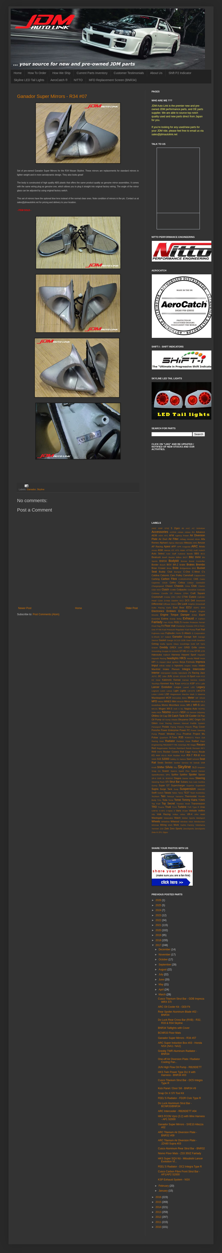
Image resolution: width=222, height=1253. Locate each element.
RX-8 (197, 755)
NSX (183, 712)
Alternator (179, 543)
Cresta (167, 597)
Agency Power (182, 535)
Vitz (153, 814)
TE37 (186, 792)
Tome (170, 800)
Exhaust (188, 618)
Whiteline (165, 821)
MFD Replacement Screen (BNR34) (112, 80)
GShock (175, 651)
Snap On (156, 771)
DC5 (187, 600)
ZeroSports (200, 828)
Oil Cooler (191, 715)
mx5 (175, 709)
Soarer (165, 771)
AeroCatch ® (58, 80)
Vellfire (201, 810)
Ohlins (155, 715)
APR (179, 546)
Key (172, 683)
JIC (159, 676)
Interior (155, 672)
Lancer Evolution (162, 687)
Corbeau (155, 593)
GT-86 (183, 651)
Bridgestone (185, 568)
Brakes (190, 564)
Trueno (161, 807)
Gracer (155, 647)
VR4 (196, 814)
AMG (195, 543)
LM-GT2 (191, 691)
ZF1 (160, 832)
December (165, 949)
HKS (183, 658)
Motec (182, 705)
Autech (202, 550)
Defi (193, 600)
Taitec (174, 793)
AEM (160, 535)
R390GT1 (189, 737)
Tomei (177, 799)
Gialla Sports (166, 644)
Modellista (156, 705)
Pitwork (188, 727)
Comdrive (192, 590)
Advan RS (190, 532)
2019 (159, 935)
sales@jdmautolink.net (164, 134)
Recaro (201, 744)
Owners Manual (180, 723)
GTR (203, 651)
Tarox (180, 793)
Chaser (169, 586)
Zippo (165, 832)
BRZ (194, 568)
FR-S (196, 626)
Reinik (189, 748)
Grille (194, 647)
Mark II (193, 694)
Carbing (156, 579)
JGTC (154, 676)
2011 (159, 1222)
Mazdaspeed (158, 697)
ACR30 (173, 532)
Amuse (201, 542)
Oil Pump (156, 719)
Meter (191, 697)
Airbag (183, 539)
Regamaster (162, 748)
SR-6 (154, 778)
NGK (159, 712)
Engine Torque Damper (175, 614)
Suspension (188, 789)
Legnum (155, 691)
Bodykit (174, 561)
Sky (175, 767)
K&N (198, 676)
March (162, 994)
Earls (168, 607)
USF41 (155, 811)
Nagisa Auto (190, 708)
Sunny (154, 785)
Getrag (155, 643)
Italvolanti (182, 673)
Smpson (201, 767)
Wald (202, 814)
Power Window (166, 734)
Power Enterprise (170, 730)
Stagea (177, 778)
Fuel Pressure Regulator (173, 629)
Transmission (198, 803)
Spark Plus (184, 771)
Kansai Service (189, 680)
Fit (162, 626)
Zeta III (155, 832)
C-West (196, 571)
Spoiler (193, 774)
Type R (195, 807)
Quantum (164, 737)
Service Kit (187, 763)
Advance (200, 532)
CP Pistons (175, 593)
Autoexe (181, 553)
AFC (166, 535)
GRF (180, 647)
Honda (190, 658)
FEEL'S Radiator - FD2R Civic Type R (179, 1098)
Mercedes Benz (179, 698)
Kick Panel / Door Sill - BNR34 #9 (177, 1088)
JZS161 (183, 676)
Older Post (132, 608)
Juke (164, 676)
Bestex (171, 557)
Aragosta (186, 546)
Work (176, 825)
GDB (183, 640)
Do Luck (182, 603)
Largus (177, 687)
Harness (175, 654)
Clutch (165, 589)
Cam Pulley (176, 575)
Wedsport (200, 818)
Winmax (155, 825)
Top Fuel (156, 803)
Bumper (177, 572)
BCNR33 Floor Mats (169, 1032)
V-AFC (162, 811)
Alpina (171, 543)
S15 (159, 759)
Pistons (180, 727)
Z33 (162, 828)
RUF (183, 755)
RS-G (163, 755)
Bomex (184, 561)
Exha (179, 619)
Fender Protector (190, 622)
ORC (191, 719)
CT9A (185, 597)
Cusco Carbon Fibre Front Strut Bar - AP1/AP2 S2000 (179, 1173)
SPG (168, 774)
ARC (194, 546)
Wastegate (157, 818)
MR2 (203, 705)
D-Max (167, 600)
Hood (196, 658)
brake (182, 564)
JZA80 (176, 676)
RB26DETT (168, 745)
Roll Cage (185, 751)
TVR (189, 807)
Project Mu (199, 734)
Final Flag (156, 626)
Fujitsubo (170, 633)
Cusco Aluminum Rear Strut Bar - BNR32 (181, 1148)
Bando (190, 553)
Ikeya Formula (187, 662)
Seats (161, 762)
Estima (164, 618)
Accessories (160, 531)
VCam (185, 811)
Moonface (174, 705)
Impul (155, 665)
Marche (185, 694)
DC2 (182, 600)
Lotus (154, 694)
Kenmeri (165, 683)
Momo (165, 705)
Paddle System (197, 723)
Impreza (200, 661)
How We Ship (61, 73)
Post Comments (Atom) (46, 614)
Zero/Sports (188, 828)
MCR (168, 697)
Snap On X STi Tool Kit (171, 1093)
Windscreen (199, 821)
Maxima (201, 694)
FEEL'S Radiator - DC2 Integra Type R (180, 1166)
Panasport (156, 727)
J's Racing (193, 673)
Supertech (200, 785)
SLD (194, 767)
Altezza (188, 542)
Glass (176, 644)
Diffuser (166, 604)
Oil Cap (163, 716)
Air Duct (163, 539)
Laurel (186, 687)
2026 (159, 900)
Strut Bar (174, 781)
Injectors (178, 665)
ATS (177, 550)
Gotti (193, 644)
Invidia (174, 673)
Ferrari (202, 622)
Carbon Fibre (169, 578)
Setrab (196, 763)
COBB (173, 590)
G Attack (186, 633)
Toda (164, 800)
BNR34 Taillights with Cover (174, 1027)
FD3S (170, 622)
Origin (198, 719)
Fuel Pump (190, 629)
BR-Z (175, 564)
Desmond (200, 600)
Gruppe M (166, 651)
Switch (160, 793)
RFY (203, 748)
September (165, 964)
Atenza (167, 550)
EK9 (203, 607)
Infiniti (162, 665)
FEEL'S (178, 622)
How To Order (37, 73)
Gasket (162, 640)
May (161, 984)
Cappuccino (199, 575)
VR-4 (189, 814)
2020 (159, 930)
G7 (162, 637)
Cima (187, 586)
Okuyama (183, 719)
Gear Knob (191, 640)
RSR (170, 755)
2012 (159, 1216)
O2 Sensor (191, 712)
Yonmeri (155, 828)
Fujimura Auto (158, 633)
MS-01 (155, 709)
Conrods (201, 590)
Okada (174, 719)
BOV (169, 564)
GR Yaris (200, 644)
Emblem (171, 611)
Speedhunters (158, 774)
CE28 (164, 582)
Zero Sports (176, 828)
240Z (154, 528)
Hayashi (201, 655)
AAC (188, 528)
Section (168, 762)
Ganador (31, 489)
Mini (174, 701)
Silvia (168, 767)
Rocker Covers (171, 751)
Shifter (161, 767)
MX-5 (169, 708)
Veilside (193, 810)
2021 (159, 925)
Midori (161, 701)
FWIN (178, 633)
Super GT (164, 785)
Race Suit (200, 737)
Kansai (177, 680)
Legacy (201, 687)
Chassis (179, 585)
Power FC (185, 730)
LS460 (161, 694)
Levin (162, 691)
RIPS (159, 752)
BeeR (164, 557)
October (163, 959)
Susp (176, 789)
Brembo (200, 564)
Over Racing (165, 723)
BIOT (185, 557)
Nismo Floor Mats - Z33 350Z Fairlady (179, 1153)
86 (183, 528)
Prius (179, 734)
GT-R (197, 651)
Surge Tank (166, 789)
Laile (203, 683)
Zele (166, 828)
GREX (173, 647)
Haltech (166, 655)
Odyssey (201, 712)
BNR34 (163, 561)
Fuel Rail (200, 629)
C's (203, 571)
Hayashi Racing (159, 658)
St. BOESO (167, 778)
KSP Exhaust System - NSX (174, 1179)
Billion (179, 557)
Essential (156, 619)
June (162, 979)
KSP (192, 683)
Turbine (182, 806)
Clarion (202, 586)
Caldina (155, 575)
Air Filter (173, 539)
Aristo (202, 546)
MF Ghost (200, 698)
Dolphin (191, 604)
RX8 (203, 755)
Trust (168, 806)
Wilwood (175, 821)
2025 (159, 905)
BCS (203, 553)
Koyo (177, 683)
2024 (159, 910)
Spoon (201, 774)
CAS (195, 579)
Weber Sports (188, 818)
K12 (203, 676)
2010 (159, 1226)
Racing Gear (158, 741)
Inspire (187, 665)
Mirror (187, 701)
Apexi (167, 546)
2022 (159, 920)
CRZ (179, 597)
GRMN (202, 647)
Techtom (155, 796)
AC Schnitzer (198, 528)
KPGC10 (185, 683)
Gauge (170, 640)
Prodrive (187, 734)
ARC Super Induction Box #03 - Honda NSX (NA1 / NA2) (180, 1044)
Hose (202, 658)
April (161, 989)
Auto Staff (171, 553)
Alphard (164, 542)
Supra (155, 789)
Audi (196, 550)
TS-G (174, 807)
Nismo (166, 712)
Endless (182, 611)
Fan (165, 622)
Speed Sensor (198, 771)
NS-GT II (176, 712)
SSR (159, 778)
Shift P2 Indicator (180, 73)
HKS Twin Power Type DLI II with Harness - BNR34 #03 (177, 1074)
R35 (181, 737)
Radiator (170, 741)
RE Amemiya (180, 745)
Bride (175, 568)
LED (193, 687)
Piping (173, 727)
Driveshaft (200, 604)
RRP (158, 755)
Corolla (164, 593)
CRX (173, 597)
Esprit (202, 614)
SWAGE (201, 789)
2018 (159, 940)
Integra (186, 669)
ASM (160, 550)
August (163, 969)
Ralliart (195, 741)
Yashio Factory (187, 825)
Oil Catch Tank (176, 715)
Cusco (192, 596)
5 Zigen (175, 528)
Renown (196, 748)
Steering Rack (158, 782)
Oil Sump (166, 719)
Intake (194, 665)
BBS (196, 553)
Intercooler (199, 669)
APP (173, 546)
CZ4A (160, 600)
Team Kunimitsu (197, 793)
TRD (154, 806)
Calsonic (164, 575)
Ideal (168, 662)
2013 (159, 1212)
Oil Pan (201, 716)
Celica (181, 582)
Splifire (174, 774)
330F (160, 528)
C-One (186, 571)
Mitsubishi (195, 701)
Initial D (169, 665)
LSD (167, 694)
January (163, 1190)
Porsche (156, 730)
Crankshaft (157, 597)
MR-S (196, 705)
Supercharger (178, 785)
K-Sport (191, 676)
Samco (183, 759)
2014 (159, 1207)
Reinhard (181, 748)
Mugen (162, 708)
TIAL (159, 800)
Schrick (195, 759)
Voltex (175, 814)
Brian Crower (159, 568)
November (165, 954)
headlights (173, 658)
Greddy (163, 647)
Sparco (174, 771)
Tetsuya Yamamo (175, 796)
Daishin (174, 600)
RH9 (154, 751)
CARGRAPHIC (185, 579)
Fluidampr (180, 626)
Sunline (201, 782)
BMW (198, 557)
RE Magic (191, 745)
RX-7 (189, 755)
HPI (153, 662)
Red (154, 748)
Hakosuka (157, 654)
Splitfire (183, 774)
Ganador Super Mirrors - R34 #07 (52, 96)
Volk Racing (164, 814)
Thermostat (191, 796)
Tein (163, 796)
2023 (159, 915)
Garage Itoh (190, 636)
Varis (178, 810)
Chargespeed (158, 586)
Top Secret (168, 803)
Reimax (172, 748)
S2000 (165, 758)
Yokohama (200, 825)
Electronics (158, 611)
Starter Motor (188, 778)
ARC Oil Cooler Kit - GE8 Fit (174, 1006)
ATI (172, 550)
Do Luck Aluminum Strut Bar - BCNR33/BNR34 (175, 1105)
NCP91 (201, 709)
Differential (157, 604)
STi (167, 782)
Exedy (172, 619)
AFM (171, 535)
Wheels (156, 821)
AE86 (154, 535)
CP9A (185, 593)
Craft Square (197, 593)
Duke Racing (158, 607)
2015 (159, 1202)
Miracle (180, 701)
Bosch (163, 565)
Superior (190, 785)
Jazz (202, 673)
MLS (203, 701)
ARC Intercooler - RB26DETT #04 (177, 1111)
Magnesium (175, 694)
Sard (189, 759)
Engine (193, 611)
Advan (180, 532)
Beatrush (156, 557)
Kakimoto (167, 680)
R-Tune (173, 737)
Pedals (165, 726)
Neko (154, 712)
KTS (198, 683)
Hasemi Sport (188, 654)
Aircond (190, 539)
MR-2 (189, 705)
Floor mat (170, 625)
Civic (194, 585)
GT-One (190, 651)
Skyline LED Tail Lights (29, 80)
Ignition (175, 662)
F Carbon (200, 619)
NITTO (78, 80)
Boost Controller (197, 561)
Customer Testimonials (129, 73)
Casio (202, 579)
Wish (170, 825)
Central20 (200, 582)
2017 (159, 945)
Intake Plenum (171, 669)
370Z (167, 528)
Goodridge (185, 644)
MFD (154, 701)
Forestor (190, 626)
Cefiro (173, 582)
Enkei (194, 615)
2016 (159, 1197)
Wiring (163, 825)
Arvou (154, 550)
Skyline (40, 489)
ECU (188, 607)
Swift (154, 792)
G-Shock (155, 637)
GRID (187, 647)
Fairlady (157, 622)
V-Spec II (170, 811)
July (161, 974)
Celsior (190, 582)
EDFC (196, 607)
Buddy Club (165, 571)
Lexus (169, 691)
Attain (182, 550)
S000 (154, 759)
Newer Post (24, 608)
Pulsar (155, 737)
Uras (202, 807)
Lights (183, 690)
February (164, 1185)
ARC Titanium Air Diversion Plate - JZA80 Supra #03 (177, 1142)
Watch (177, 818)
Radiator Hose (183, 741)
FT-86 (158, 629)
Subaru (184, 782)
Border (155, 564)
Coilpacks (182, 589)
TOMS (201, 800)
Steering (200, 778)
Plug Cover (199, 726)
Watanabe (168, 818)
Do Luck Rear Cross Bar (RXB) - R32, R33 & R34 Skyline (179, 1021)
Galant (168, 637)
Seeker (177, 763)
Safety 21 (174, 759)
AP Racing (157, 546)
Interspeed (165, 673)
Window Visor (186, 821)
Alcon (197, 539)
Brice (169, 568)
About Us (156, 73)
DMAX (174, 604)
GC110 (177, 640)
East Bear (178, 607)
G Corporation (198, 633)
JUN (169, 676)
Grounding (156, 651)
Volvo (182, 814)
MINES (167, 701)
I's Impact (161, 662)
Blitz (191, 557)
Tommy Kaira (189, 799)
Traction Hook (183, 803)
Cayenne (156, 582)
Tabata (167, 792)
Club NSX (156, 590)
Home (18, 73)
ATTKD (189, 550)
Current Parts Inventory (92, 73)
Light (176, 690)
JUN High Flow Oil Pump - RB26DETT (180, 1067)
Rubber (176, 755)
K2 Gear (156, 680)
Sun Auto (193, 782)
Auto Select (158, 553)
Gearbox (201, 640)
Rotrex (195, 752)
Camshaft (188, 575)
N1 (182, 709)
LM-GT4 (200, 690)
